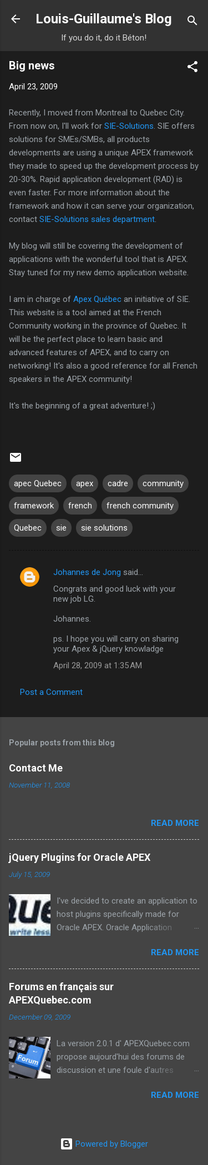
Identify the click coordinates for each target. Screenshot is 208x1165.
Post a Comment (51, 692)
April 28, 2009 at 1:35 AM (97, 665)
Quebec (28, 528)
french (80, 506)
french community (140, 506)
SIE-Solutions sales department (97, 219)
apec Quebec (38, 483)
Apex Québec (97, 299)
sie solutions (104, 528)
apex (84, 483)
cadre (118, 483)
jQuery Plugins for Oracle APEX (79, 857)
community (163, 483)
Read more (175, 823)
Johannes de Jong (87, 572)
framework (34, 506)
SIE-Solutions (129, 126)
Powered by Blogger (104, 1144)
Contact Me (36, 768)
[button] (192, 68)
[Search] (192, 22)
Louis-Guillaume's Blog (103, 19)
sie (61, 528)
